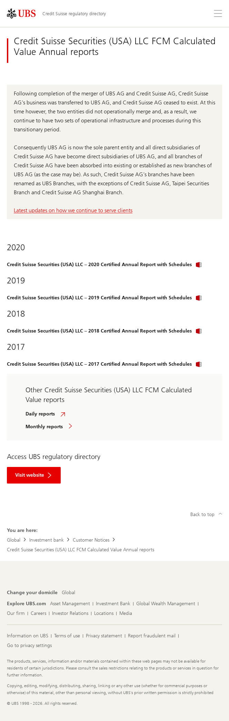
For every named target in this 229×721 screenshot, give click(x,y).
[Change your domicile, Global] (68, 593)
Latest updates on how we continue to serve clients (73, 210)
